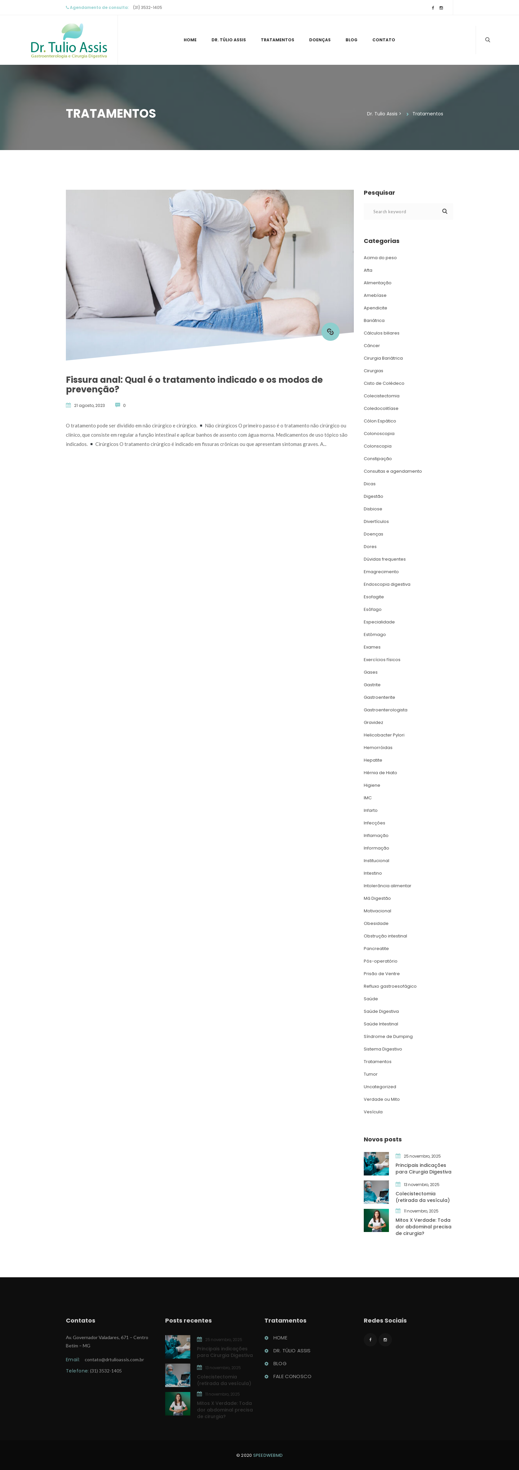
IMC (368, 798)
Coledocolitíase (381, 408)
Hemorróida (378, 747)
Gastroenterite (379, 697)
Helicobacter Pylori (384, 735)
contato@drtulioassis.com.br (114, 1362)
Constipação (378, 459)
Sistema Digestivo (383, 1049)
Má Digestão (377, 898)
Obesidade (376, 923)
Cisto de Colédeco (384, 383)
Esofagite (374, 597)
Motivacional (377, 911)
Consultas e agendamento (393, 471)
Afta (368, 270)
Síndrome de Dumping (388, 1036)
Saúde (371, 999)
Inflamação (376, 835)
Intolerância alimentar (387, 886)
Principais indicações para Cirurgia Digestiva (423, 1168)
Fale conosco (292, 1378)
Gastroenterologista (385, 710)
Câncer (372, 345)
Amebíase (375, 295)
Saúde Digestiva (381, 1011)
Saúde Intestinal (381, 1024)
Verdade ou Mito (382, 1099)
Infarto (371, 810)
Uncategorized (380, 1087)
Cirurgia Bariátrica (383, 358)
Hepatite (373, 760)
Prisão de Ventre (382, 974)
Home (190, 40)
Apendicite (375, 308)
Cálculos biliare (382, 333)
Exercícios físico (382, 659)
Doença (320, 40)
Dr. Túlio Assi (229, 40)
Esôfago (373, 609)
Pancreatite (376, 948)
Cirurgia (373, 371)
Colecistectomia (382, 396)
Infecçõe (374, 823)
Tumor (371, 1074)
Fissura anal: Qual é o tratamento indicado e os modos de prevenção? (194, 384)
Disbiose (373, 509)
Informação (376, 848)
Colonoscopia (379, 433)
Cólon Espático (380, 421)
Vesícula (373, 1112)
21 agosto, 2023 (89, 405)
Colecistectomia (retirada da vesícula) (423, 1197)
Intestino (373, 873)
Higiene (372, 785)
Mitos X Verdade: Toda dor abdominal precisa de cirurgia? (423, 1227)
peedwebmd (268, 1455)
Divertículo (376, 521)
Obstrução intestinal (385, 936)
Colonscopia (378, 446)
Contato (383, 40)
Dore (370, 546)
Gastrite (372, 685)
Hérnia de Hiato (380, 773)
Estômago (375, 634)
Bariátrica (374, 320)
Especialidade (379, 622)
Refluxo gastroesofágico (390, 986)
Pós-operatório (381, 961)
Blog (351, 40)
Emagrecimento (381, 572)
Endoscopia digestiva (387, 584)
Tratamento (277, 40)
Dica (370, 484)
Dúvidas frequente (385, 559)
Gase (371, 672)
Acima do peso (380, 258)
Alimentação (378, 283)
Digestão (373, 496)
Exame (372, 647)
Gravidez (373, 722)
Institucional (376, 860)
